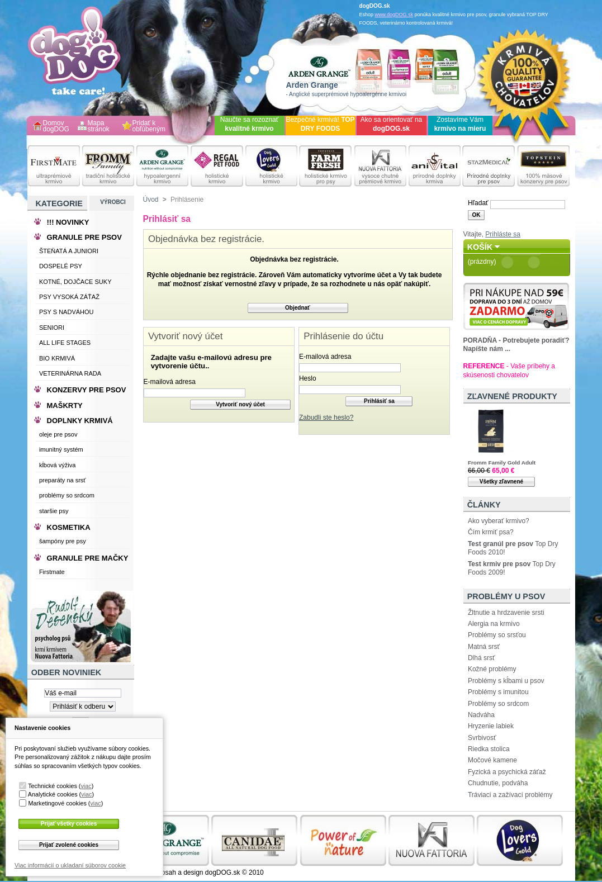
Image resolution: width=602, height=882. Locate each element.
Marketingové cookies (57, 803)
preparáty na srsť (62, 480)
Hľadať (478, 203)
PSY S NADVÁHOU (66, 312)
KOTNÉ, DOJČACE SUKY (75, 281)
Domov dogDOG (56, 126)
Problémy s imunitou (498, 692)
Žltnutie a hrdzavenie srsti (506, 613)
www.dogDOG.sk (394, 14)
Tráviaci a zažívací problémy (510, 795)
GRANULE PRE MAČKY (88, 558)
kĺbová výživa (57, 465)
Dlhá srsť (481, 658)
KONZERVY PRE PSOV (86, 390)
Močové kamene (492, 760)
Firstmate (52, 571)
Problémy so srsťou (497, 635)
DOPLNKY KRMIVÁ (80, 420)
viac (85, 786)
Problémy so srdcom (498, 704)
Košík (480, 247)
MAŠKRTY (65, 405)
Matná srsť (484, 647)
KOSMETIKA (69, 527)
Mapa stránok (99, 126)
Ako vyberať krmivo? (498, 521)
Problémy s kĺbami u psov (506, 681)
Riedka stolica (489, 749)
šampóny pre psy (62, 541)
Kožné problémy (492, 669)
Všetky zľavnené (501, 481)
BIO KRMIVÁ (57, 358)
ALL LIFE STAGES (65, 342)
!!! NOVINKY (68, 222)
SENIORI (51, 327)
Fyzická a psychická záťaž (507, 772)
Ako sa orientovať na (392, 124)
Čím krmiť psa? (491, 532)
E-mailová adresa (170, 382)
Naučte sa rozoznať (249, 124)
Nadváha (481, 715)
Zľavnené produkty (512, 396)
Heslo (307, 378)
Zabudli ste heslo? (326, 417)
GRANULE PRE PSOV (84, 237)
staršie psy (54, 511)
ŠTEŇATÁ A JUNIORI (68, 251)
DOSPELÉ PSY (60, 266)
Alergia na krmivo (494, 624)
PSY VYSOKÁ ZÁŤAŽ (69, 296)
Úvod (151, 199)
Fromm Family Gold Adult (501, 462)
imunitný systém (61, 449)
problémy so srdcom (66, 495)
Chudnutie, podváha (498, 783)
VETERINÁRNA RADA (70, 373)
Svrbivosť (482, 738)
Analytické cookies (53, 794)
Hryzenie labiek (491, 726)
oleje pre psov (58, 434)
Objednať (297, 308)
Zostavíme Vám (460, 124)
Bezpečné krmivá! (320, 124)
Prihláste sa (502, 234)
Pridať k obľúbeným (149, 126)
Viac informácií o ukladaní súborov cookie (70, 865)
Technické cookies (52, 786)
